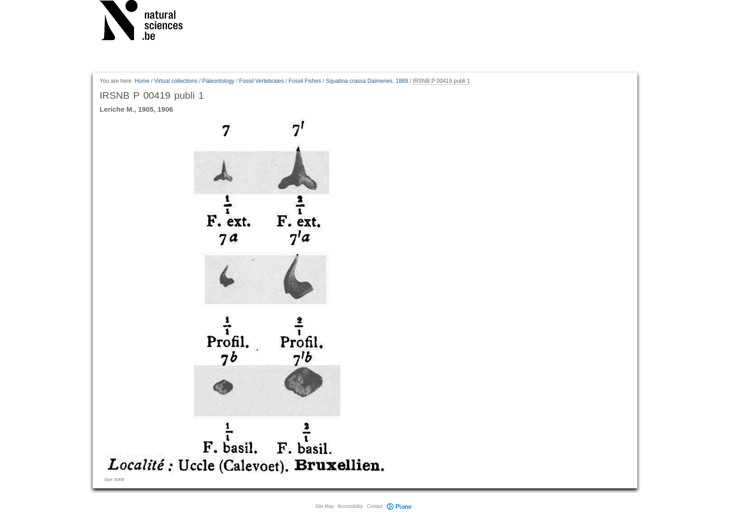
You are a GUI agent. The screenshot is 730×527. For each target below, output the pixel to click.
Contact (375, 506)
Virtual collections (175, 81)
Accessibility (350, 506)
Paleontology (218, 81)
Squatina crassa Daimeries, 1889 (367, 81)
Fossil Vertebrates (261, 81)
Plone (399, 506)
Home (142, 81)
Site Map (324, 506)
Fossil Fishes (305, 81)
